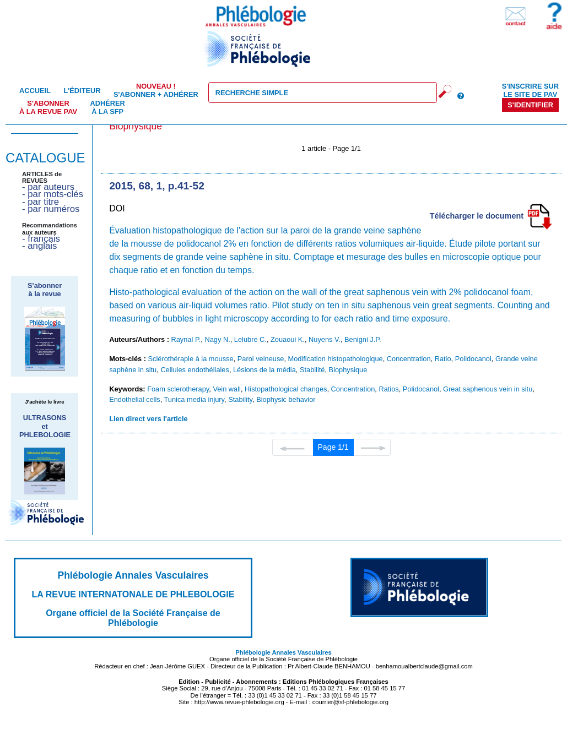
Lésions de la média (264, 370)
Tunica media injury (194, 399)
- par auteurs (48, 187)
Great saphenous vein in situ (487, 389)
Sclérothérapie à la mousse (191, 359)
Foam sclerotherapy (178, 389)
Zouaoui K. (288, 339)
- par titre (40, 202)
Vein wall (227, 389)
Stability (240, 399)
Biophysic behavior (285, 399)
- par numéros (50, 209)
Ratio (443, 359)
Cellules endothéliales (194, 370)
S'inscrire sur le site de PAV (530, 90)
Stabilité (312, 370)
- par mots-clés (52, 194)
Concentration (409, 359)
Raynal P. (186, 339)
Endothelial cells (134, 399)
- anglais (39, 246)
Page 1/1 (333, 447)
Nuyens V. (325, 339)
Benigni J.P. (362, 339)
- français (41, 238)
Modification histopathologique (335, 359)
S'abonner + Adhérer (156, 90)
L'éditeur (81, 90)
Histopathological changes (286, 389)
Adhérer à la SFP (107, 107)
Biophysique (348, 370)
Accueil (35, 90)
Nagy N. (217, 339)
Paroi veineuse (260, 359)
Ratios (388, 389)
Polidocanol (473, 359)
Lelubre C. (250, 339)
